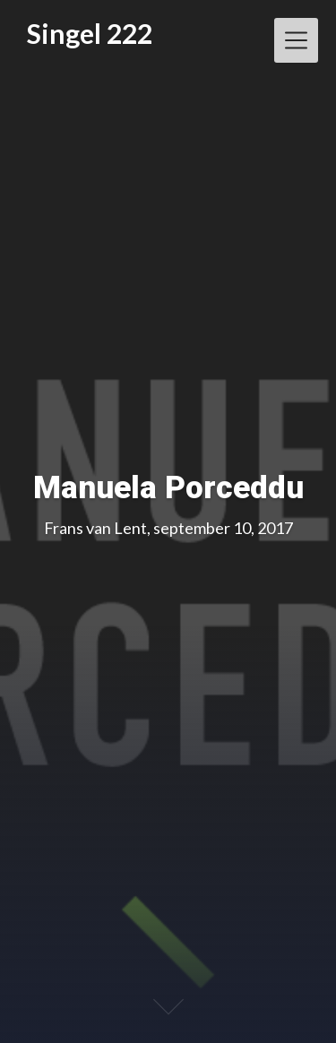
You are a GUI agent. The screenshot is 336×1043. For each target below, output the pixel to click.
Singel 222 (89, 33)
